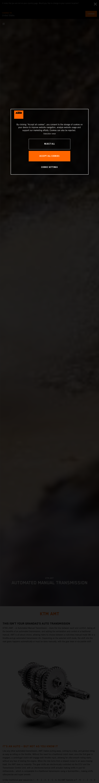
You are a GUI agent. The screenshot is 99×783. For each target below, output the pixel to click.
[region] (49, 142)
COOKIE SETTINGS (49, 167)
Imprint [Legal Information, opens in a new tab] (54, 133)
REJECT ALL (49, 144)
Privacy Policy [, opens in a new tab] (47, 133)
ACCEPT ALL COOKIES (49, 156)
